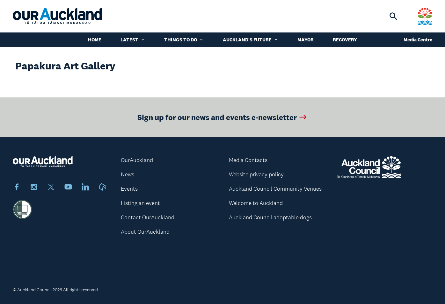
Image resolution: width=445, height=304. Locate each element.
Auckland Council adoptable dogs (270, 217)
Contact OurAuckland (147, 217)
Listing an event (140, 203)
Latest (132, 40)
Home (94, 40)
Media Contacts (248, 160)
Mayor (305, 40)
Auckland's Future (250, 40)
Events (129, 188)
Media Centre (418, 40)
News (127, 174)
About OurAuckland (145, 231)
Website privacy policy (256, 174)
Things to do (184, 40)
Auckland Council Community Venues (275, 188)
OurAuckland (137, 160)
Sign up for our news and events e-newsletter (222, 117)
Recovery (345, 40)
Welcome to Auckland (256, 203)
